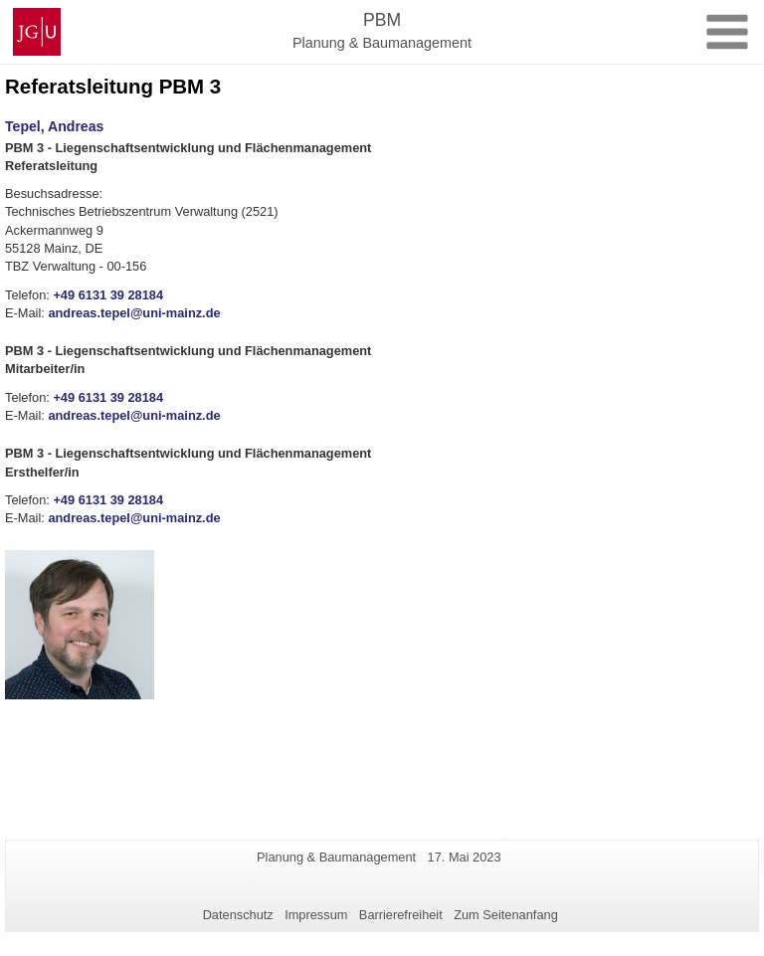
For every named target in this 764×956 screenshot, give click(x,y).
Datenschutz (238, 914)
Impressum (316, 914)
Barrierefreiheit (401, 914)
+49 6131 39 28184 (108, 294)
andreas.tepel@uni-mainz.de (134, 312)
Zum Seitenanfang (506, 914)
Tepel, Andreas (54, 126)
